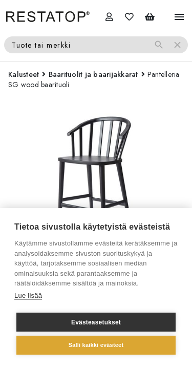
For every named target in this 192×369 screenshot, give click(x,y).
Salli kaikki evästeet (96, 345)
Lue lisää (28, 295)
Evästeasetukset (96, 322)
